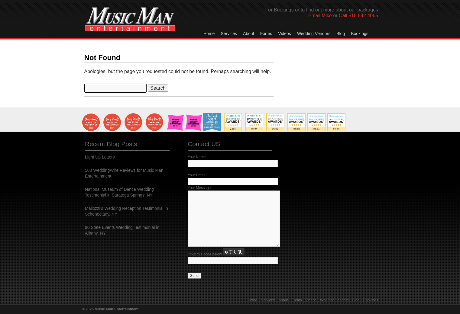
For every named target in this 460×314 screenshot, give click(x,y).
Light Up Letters (100, 157)
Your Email (196, 175)
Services (229, 33)
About (248, 33)
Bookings (359, 33)
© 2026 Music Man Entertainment (110, 309)
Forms (266, 33)
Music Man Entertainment (130, 25)
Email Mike (320, 15)
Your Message (199, 188)
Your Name (197, 157)
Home (209, 33)
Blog (340, 33)
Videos (284, 33)
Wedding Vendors (313, 33)
